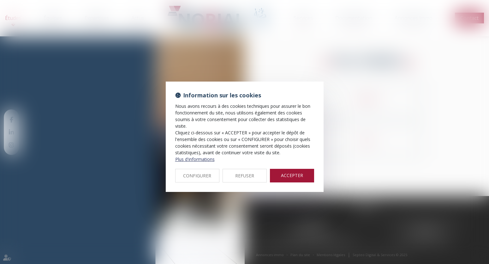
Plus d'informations (195, 159)
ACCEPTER (292, 175)
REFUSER (244, 176)
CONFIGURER (197, 176)
